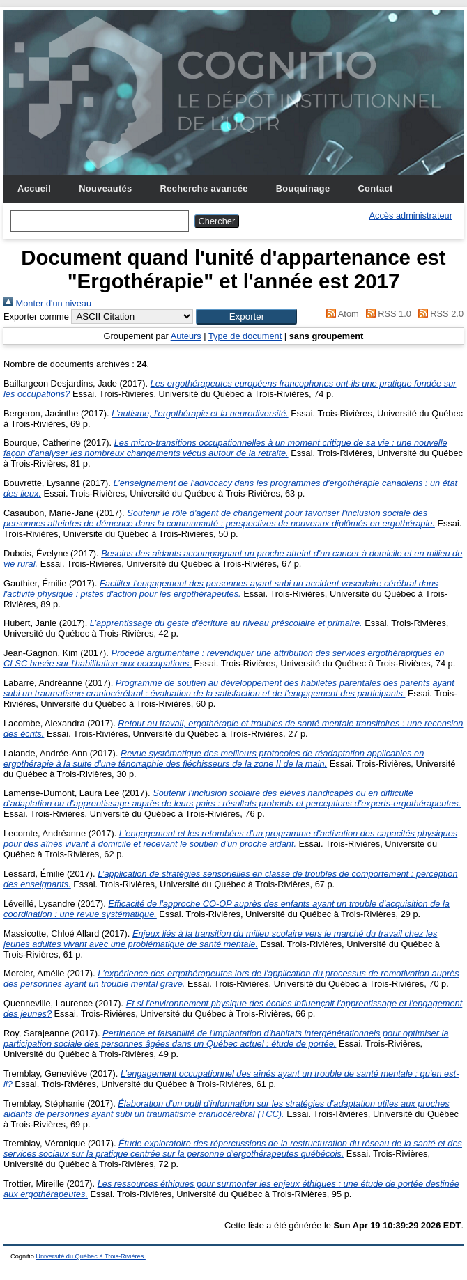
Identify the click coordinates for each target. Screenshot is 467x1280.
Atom (340, 314)
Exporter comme (36, 316)
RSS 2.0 (438, 314)
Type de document (245, 336)
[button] (246, 317)
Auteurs (186, 336)
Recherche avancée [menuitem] (204, 188)
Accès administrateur (410, 215)
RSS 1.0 (386, 314)
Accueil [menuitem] (34, 188)
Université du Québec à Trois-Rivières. (91, 1256)
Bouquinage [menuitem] (303, 188)
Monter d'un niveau (47, 303)
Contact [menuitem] (375, 188)
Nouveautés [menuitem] (105, 188)
